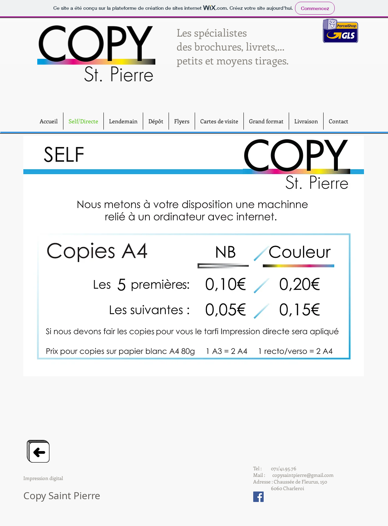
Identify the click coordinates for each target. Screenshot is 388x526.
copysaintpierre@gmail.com (303, 475)
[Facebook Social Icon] (258, 497)
